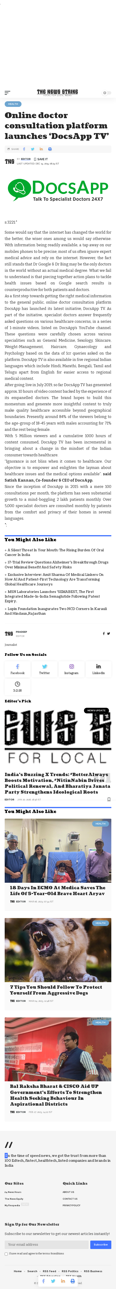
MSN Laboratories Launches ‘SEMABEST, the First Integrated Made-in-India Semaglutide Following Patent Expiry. (52, 597)
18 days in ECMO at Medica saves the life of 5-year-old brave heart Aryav (57, 891)
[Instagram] (71, 669)
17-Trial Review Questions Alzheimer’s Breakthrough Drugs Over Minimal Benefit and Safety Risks (57, 564)
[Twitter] (44, 669)
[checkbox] (6, 1254)
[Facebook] (104, 633)
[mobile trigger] (9, 93)
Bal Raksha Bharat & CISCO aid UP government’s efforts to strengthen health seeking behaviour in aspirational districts (56, 1095)
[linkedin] (98, 669)
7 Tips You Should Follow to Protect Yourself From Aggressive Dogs (56, 990)
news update (96, 710)
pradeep (21, 632)
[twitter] (108, 633)
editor (26, 159)
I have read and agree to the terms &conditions (36, 1253)
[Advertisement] (58, 47)
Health (13, 104)
